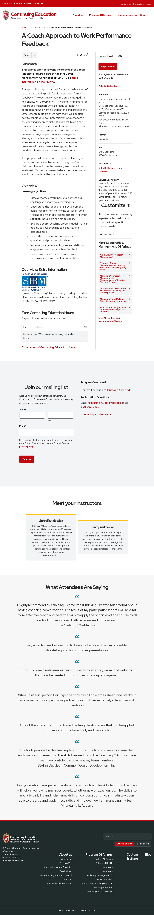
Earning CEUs (66, 862)
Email (22, 426)
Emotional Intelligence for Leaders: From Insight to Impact (115, 309)
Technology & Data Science (99, 891)
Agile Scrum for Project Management (115, 256)
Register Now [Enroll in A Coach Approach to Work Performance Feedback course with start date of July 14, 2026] (107, 66)
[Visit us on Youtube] (18, 867)
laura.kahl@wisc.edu (119, 390)
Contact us (126, 4)
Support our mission (142, 4)
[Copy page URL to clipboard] (87, 55)
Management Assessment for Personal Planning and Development (115, 290)
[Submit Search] (148, 836)
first (22, 420)
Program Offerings (100, 15)
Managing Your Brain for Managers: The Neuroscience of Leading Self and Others (115, 279)
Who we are (66, 858)
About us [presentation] (78, 15)
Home (24, 27)
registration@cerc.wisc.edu (105, 402)
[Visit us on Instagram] (11, 867)
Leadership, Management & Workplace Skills (99, 877)
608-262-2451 (106, 77)
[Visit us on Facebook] (3, 867)
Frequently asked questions (59, 883)
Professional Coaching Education (97, 883)
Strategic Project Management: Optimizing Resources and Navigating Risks (115, 266)
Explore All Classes (103, 858)
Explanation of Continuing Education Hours (48, 347)
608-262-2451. (90, 406)
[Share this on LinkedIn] (84, 55)
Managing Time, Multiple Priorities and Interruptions (115, 300)
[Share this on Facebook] (78, 55)
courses (35, 27)
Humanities (107, 867)
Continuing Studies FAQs (96, 414)
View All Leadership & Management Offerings (110, 320)
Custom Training (127, 15)
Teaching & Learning (102, 887)
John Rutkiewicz (107, 168)
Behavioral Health (104, 862)
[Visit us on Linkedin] (14, 867)
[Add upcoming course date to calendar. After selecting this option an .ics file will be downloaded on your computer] (108, 86)
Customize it (106, 234)
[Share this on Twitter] (81, 55)
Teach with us (66, 871)
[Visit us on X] (7, 867)
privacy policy (26, 446)
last (49, 420)
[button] (150, 15)
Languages (107, 871)
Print (26, 55)
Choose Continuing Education (58, 867)
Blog (143, 15)
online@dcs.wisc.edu (13, 860)
